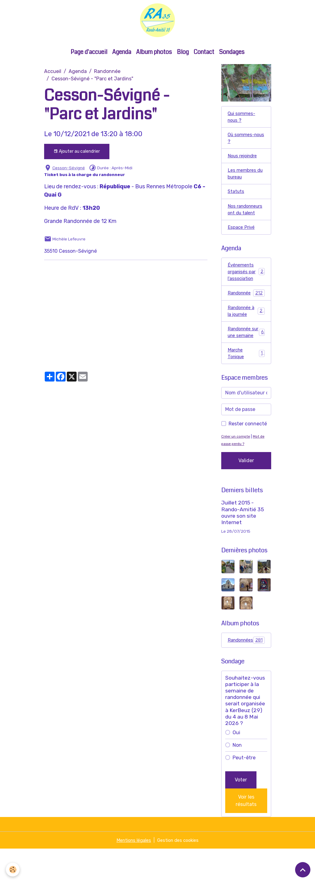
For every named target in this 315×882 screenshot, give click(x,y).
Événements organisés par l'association (247, 292)
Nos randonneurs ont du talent (243, 224)
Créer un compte (237, 469)
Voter (241, 813)
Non (237, 778)
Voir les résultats (246, 833)
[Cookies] (13, 869)
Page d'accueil (88, 58)
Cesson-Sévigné (68, 173)
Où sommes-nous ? (242, 145)
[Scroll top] (302, 869)
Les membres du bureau (243, 183)
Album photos (154, 58)
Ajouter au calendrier (77, 157)
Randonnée (107, 77)
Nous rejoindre (244, 164)
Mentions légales (131, 873)
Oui (236, 766)
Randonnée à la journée (246, 333)
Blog (183, 58)
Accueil (52, 77)
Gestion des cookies (180, 873)
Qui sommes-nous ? (243, 123)
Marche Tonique (246, 385)
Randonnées (247, 673)
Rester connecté (248, 457)
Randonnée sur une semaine (246, 359)
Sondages (232, 58)
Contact (204, 58)
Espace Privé (242, 247)
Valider (246, 494)
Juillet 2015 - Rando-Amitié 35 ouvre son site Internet (242, 545)
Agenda (121, 58)
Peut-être (244, 791)
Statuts (236, 202)
